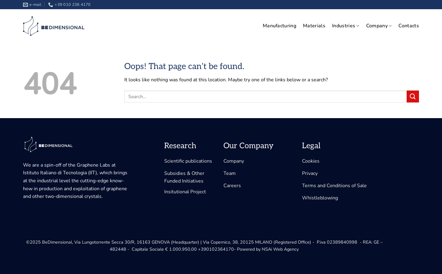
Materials (314, 25)
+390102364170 (216, 249)
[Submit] (413, 96)
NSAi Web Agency (280, 249)
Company (379, 25)
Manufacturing (279, 25)
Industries (345, 25)
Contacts (408, 25)
